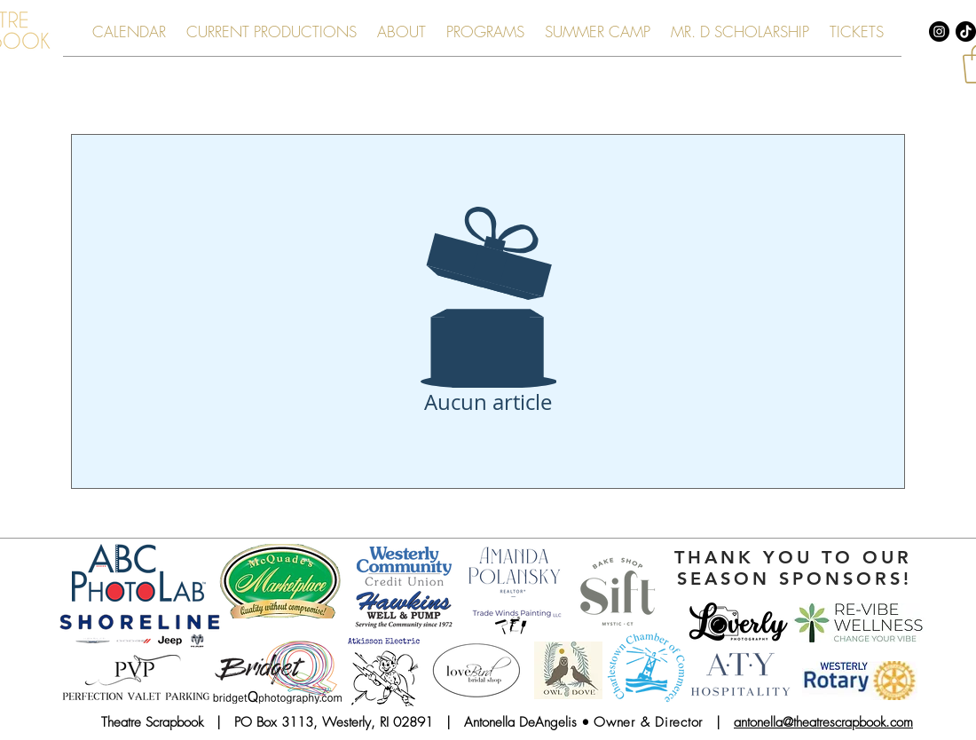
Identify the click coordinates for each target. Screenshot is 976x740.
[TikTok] (966, 31)
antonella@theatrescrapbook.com (823, 722)
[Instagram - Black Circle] (939, 31)
